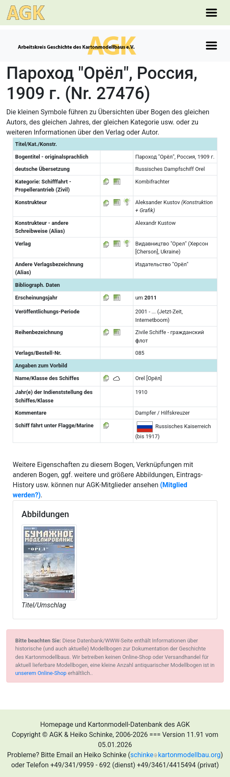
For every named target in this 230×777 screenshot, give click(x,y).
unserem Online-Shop (41, 673)
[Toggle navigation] (211, 12)
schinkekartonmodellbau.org (175, 755)
